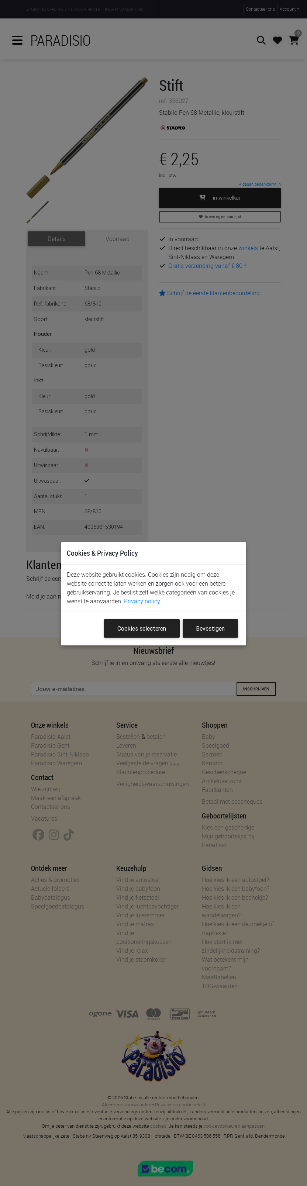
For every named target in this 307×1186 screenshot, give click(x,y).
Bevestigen (210, 628)
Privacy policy (142, 601)
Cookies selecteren (141, 628)
